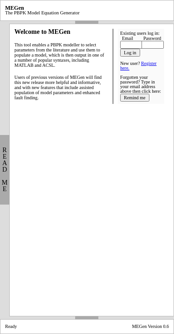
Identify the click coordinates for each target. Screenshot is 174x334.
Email (127, 38)
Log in (130, 52)
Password (152, 38)
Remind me (134, 97)
